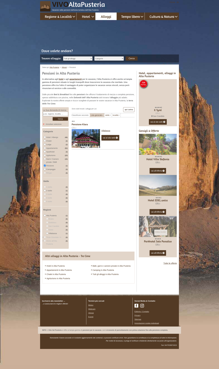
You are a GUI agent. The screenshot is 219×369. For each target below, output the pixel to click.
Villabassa (105, 131)
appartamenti (75, 79)
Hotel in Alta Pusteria (56, 266)
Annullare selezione (53, 124)
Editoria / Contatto (142, 332)
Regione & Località (58, 16)
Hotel (86, 16)
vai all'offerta (158, 221)
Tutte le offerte (170, 313)
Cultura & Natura (162, 16)
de (178, 2)
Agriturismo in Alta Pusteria (58, 278)
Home (172, 2)
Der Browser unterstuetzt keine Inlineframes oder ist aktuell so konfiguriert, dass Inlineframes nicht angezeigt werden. (63, 343)
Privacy (138, 335)
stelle (107, 115)
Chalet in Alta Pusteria (56, 274)
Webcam (91, 329)
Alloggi (106, 16)
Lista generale (96, 115)
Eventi (90, 337)
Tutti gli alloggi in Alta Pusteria (106, 274)
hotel (61, 79)
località (115, 115)
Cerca (132, 58)
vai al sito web (110, 138)
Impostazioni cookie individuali (147, 343)
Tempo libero (130, 16)
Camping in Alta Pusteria (103, 270)
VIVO (78, 4)
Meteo (90, 325)
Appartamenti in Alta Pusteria (59, 270)
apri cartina (129, 110)
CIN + (74, 127)
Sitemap (138, 339)
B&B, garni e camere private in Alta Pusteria (112, 266)
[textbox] (55, 114)
